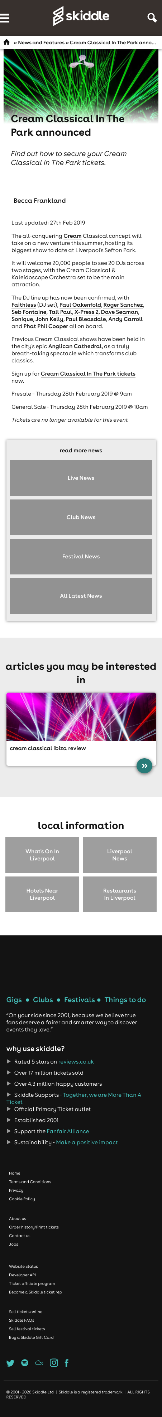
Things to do (125, 999)
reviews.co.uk (76, 1061)
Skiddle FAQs (21, 1320)
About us (17, 1218)
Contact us (19, 1235)
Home (14, 1173)
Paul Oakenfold (80, 304)
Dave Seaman (119, 312)
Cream (72, 236)
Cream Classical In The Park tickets (88, 373)
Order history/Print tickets (34, 1227)
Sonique (22, 319)
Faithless (23, 304)
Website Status (23, 1266)
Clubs (43, 999)
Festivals (79, 999)
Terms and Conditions (30, 1181)
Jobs (13, 1244)
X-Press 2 (86, 312)
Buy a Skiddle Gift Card (31, 1337)
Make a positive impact (87, 1142)
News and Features (41, 42)
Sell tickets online (25, 1311)
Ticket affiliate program (32, 1283)
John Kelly (49, 319)
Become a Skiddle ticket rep (35, 1292)
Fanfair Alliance (68, 1131)
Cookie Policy (22, 1198)
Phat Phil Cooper (46, 326)
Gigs (14, 999)
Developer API (22, 1274)
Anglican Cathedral (75, 346)
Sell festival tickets (27, 1328)
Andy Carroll (125, 319)
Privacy (16, 1190)
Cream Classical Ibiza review (48, 748)
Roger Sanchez (123, 304)
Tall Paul (60, 312)
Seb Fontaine (28, 312)
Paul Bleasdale (86, 319)
